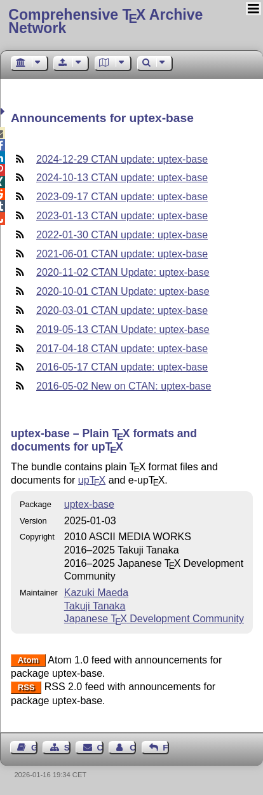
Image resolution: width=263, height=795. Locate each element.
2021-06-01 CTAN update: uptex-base (122, 253)
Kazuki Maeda (96, 592)
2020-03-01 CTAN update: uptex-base (122, 310)
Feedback (166, 747)
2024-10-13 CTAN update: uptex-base (122, 177)
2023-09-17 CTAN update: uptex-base (122, 196)
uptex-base (89, 504)
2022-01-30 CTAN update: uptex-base (122, 234)
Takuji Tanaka (95, 606)
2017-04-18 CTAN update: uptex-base (122, 348)
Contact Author (133, 747)
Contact (100, 747)
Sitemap (67, 747)
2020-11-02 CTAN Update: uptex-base (123, 272)
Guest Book (34, 747)
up (91, 480)
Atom (28, 660)
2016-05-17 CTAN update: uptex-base (122, 367)
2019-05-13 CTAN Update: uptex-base (123, 329)
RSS (26, 687)
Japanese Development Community (154, 618)
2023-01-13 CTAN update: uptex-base (122, 215)
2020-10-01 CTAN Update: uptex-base (123, 291)
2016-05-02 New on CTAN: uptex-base (123, 386)
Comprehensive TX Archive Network (105, 21)
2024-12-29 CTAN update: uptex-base (122, 159)
